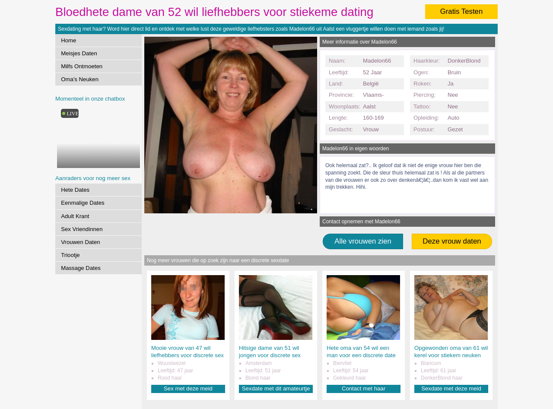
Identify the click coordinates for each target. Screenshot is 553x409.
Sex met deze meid (188, 388)
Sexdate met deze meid (451, 388)
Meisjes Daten (79, 53)
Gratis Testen (461, 11)
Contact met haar (363, 388)
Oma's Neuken (80, 79)
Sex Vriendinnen (81, 229)
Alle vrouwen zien (362, 241)
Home (68, 40)
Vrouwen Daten (80, 242)
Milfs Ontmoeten (81, 66)
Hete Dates (75, 190)
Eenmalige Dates (82, 203)
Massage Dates (81, 268)
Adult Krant (75, 216)
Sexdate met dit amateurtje (276, 388)
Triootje (70, 255)
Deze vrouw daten (452, 241)
